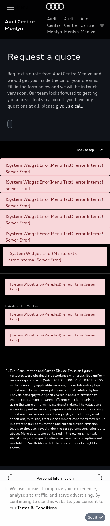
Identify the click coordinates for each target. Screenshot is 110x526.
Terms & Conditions (37, 507)
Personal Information (55, 478)
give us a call (69, 106)
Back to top (85, 150)
